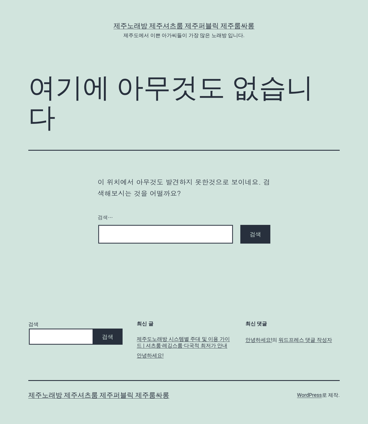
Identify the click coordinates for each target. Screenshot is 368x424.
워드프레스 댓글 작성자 (305, 340)
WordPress (309, 395)
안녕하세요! (150, 355)
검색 (33, 324)
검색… (105, 217)
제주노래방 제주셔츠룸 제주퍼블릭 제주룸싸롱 (184, 26)
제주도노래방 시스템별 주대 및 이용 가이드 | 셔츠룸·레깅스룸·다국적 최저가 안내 (183, 342)
